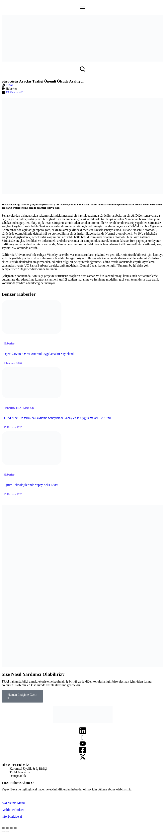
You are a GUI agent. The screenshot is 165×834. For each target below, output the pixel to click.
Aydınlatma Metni (13, 803)
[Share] (7, 828)
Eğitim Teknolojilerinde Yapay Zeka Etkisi (31, 485)
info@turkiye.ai (12, 816)
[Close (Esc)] (3, 828)
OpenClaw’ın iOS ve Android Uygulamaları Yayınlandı (39, 353)
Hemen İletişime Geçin (22, 696)
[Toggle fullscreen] (11, 828)
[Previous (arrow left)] (3, 831)
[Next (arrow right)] (7, 831)
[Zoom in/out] (15, 828)
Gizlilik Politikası (13, 809)
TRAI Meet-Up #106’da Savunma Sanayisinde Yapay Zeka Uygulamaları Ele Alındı (58, 418)
